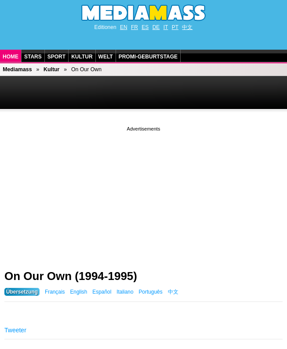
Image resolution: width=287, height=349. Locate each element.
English (78, 292)
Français (55, 292)
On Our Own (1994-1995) (70, 276)
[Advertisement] (143, 194)
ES (145, 27)
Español (101, 292)
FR (134, 27)
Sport (56, 57)
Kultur (81, 57)
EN (123, 27)
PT (175, 27)
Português (150, 292)
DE (156, 27)
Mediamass (17, 69)
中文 (187, 27)
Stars (33, 57)
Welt (105, 57)
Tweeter (15, 330)
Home (10, 57)
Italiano (124, 292)
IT (165, 27)
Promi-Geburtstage (148, 57)
